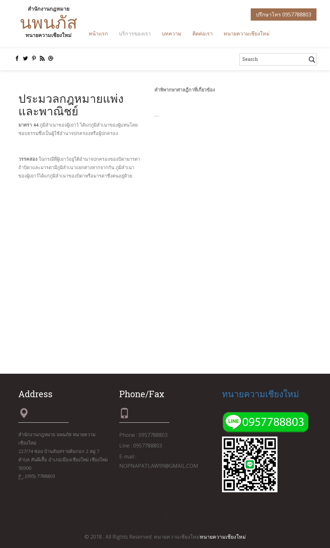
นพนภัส (48, 22)
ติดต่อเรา (202, 33)
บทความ (171, 33)
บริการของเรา (135, 33)
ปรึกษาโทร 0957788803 (283, 14)
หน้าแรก (98, 33)
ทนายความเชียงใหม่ (247, 33)
